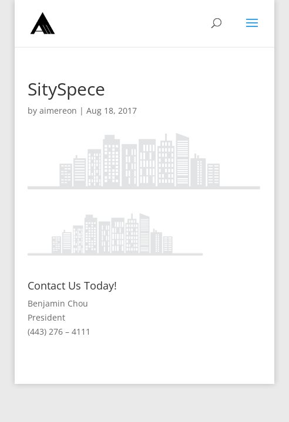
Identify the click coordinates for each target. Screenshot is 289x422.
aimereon (58, 110)
